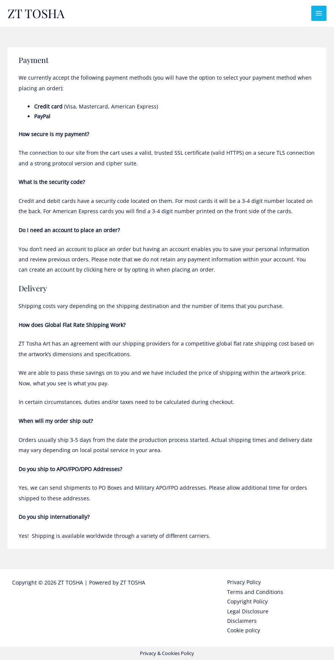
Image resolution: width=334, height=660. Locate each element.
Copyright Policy (247, 601)
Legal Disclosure (247, 611)
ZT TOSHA (36, 13)
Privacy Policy (244, 582)
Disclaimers (242, 620)
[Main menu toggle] (319, 13)
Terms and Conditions (255, 592)
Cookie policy (243, 630)
